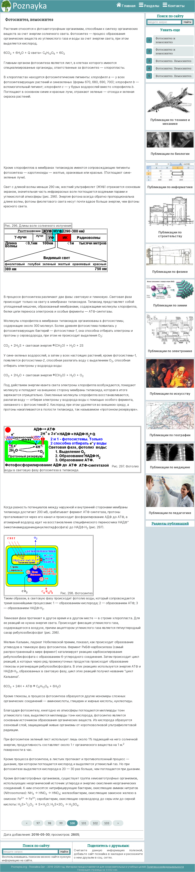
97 (38, 823)
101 (83, 823)
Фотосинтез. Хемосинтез (173, 61)
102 (95, 823)
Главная (128, 6)
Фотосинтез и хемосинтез (165, 40)
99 (60, 823)
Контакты (176, 6)
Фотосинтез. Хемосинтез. (174, 76)
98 (49, 823)
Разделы (151, 6)
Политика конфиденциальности (165, 866)
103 (106, 823)
